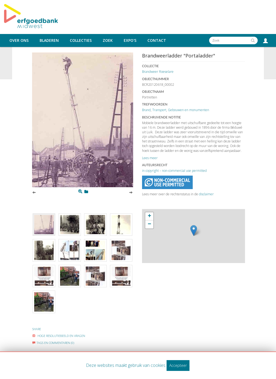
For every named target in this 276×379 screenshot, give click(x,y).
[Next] (131, 192)
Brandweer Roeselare (158, 71)
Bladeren (49, 40)
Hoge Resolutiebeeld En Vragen (58, 336)
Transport (159, 110)
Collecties (81, 40)
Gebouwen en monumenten (188, 110)
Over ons (19, 40)
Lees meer (150, 158)
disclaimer (206, 194)
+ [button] (149, 216)
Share (36, 329)
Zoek (108, 40)
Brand (146, 110)
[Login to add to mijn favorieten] (86, 191)
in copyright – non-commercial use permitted (174, 170)
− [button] (149, 224)
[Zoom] (80, 191)
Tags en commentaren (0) (53, 343)
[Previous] (34, 192)
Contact (156, 40)
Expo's (130, 40)
